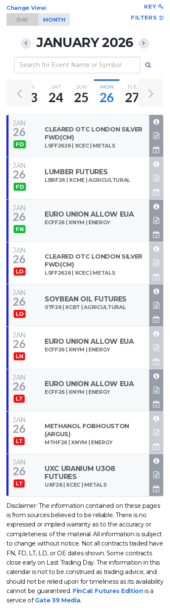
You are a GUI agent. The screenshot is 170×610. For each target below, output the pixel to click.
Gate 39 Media (57, 600)
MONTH (54, 19)
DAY (22, 19)
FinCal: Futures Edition (108, 591)
